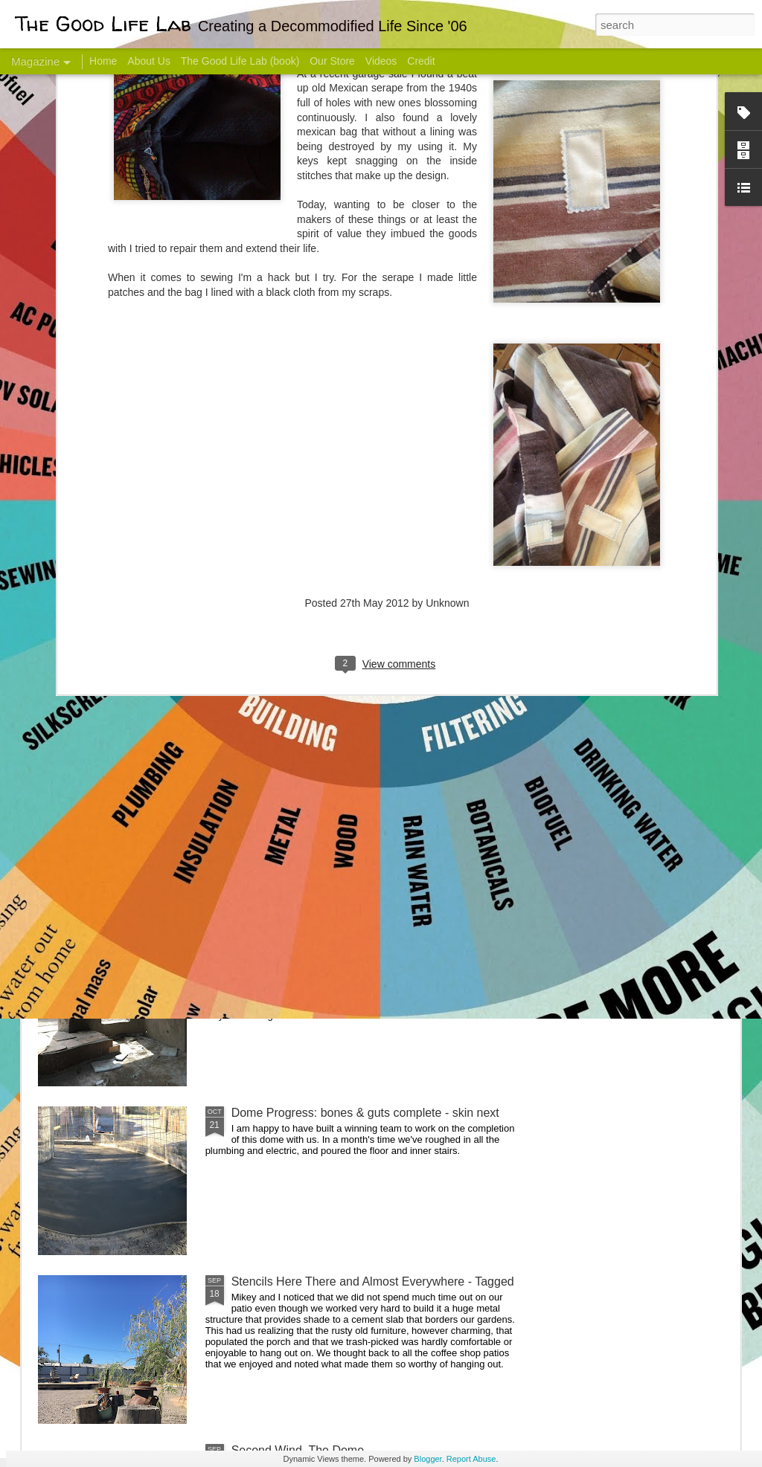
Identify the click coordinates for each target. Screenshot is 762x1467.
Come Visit (620, 584)
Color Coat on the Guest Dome (146, 879)
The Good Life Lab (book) (240, 61)
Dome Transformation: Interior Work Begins (345, 710)
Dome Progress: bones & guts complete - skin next (365, 1112)
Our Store (332, 61)
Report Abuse (471, 1458)
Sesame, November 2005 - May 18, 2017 (470, 591)
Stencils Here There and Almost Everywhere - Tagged (372, 1281)
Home (103, 61)
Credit (421, 61)
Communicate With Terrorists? (290, 591)
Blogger (427, 1458)
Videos (381, 61)
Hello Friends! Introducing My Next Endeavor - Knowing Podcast (117, 604)
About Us (148, 61)
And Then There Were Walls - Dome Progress (352, 944)
